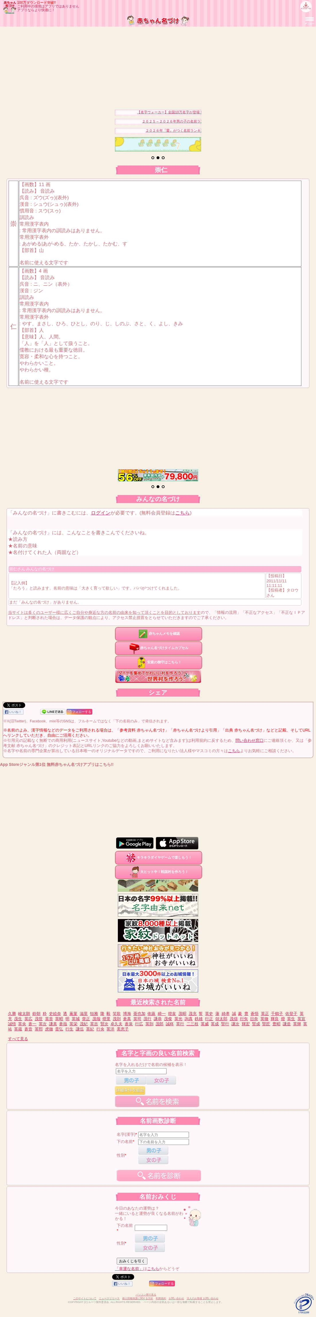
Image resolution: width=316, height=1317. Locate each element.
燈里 (106, 1018)
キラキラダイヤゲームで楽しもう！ (158, 857)
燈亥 (172, 1013)
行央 (100, 1029)
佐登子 (291, 1013)
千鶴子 (277, 1013)
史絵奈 (55, 1013)
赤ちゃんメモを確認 (158, 634)
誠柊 (170, 1024)
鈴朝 (36, 1013)
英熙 (39, 1029)
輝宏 (246, 1024)
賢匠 (266, 1024)
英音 (49, 1018)
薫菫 (73, 1013)
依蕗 (151, 1013)
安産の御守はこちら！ (159, 662)
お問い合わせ (176, 1298)
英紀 (90, 1029)
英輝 (297, 1024)
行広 (139, 1024)
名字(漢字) (126, 1134)
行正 (209, 1018)
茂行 (147, 1018)
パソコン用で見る (146, 1294)
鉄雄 (199, 1018)
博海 (127, 1013)
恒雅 (94, 1013)
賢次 (104, 1024)
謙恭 (158, 1018)
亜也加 (139, 1013)
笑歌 (117, 1013)
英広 (28, 1018)
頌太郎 (221, 1018)
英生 (291, 1018)
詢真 (189, 1018)
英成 (215, 1024)
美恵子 (123, 1029)
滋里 (84, 1013)
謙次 (235, 1024)
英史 (209, 1013)
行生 (69, 1029)
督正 (86, 1018)
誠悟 (12, 1024)
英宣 (301, 1018)
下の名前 (125, 1141)
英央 (22, 1024)
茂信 (234, 1018)
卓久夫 (116, 1024)
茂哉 (96, 1018)
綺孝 (226, 1013)
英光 (178, 1018)
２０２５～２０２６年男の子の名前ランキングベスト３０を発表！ (200, 121)
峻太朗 (24, 1013)
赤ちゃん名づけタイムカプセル (158, 648)
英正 (265, 1013)
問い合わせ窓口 (249, 740)
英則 (149, 1024)
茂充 (193, 1013)
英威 (205, 1024)
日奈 (254, 1018)
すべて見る (18, 1038)
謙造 (287, 1024)
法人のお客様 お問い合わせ (203, 1298)
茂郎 (159, 1024)
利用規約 (161, 1298)
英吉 (94, 1024)
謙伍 (80, 1029)
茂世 (39, 1018)
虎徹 (49, 1029)
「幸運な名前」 (129, 1268)
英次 (43, 1024)
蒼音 (28, 1029)
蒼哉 (63, 1024)
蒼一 (32, 1024)
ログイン (100, 513)
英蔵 (18, 1029)
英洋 (110, 1029)
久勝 (12, 1013)
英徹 (264, 1018)
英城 (76, 1018)
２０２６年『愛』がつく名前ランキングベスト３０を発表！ (198, 131)
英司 (137, 1018)
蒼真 (127, 1018)
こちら (182, 513)
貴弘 (59, 1029)
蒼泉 (129, 1024)
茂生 (18, 1018)
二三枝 (192, 1024)
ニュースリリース (109, 1298)
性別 (121, 1155)
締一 (162, 1013)
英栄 (73, 1024)
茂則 (117, 1018)
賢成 (256, 1024)
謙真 (53, 1024)
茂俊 (168, 1018)
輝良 (275, 1018)
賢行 (225, 1024)
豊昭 (276, 1024)
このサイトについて (84, 1298)
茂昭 (182, 1013)
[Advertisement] (158, 67)
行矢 (244, 1018)
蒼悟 (255, 1013)
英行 (180, 1024)
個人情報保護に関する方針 (137, 1298)
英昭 (59, 1018)
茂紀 (84, 1024)
